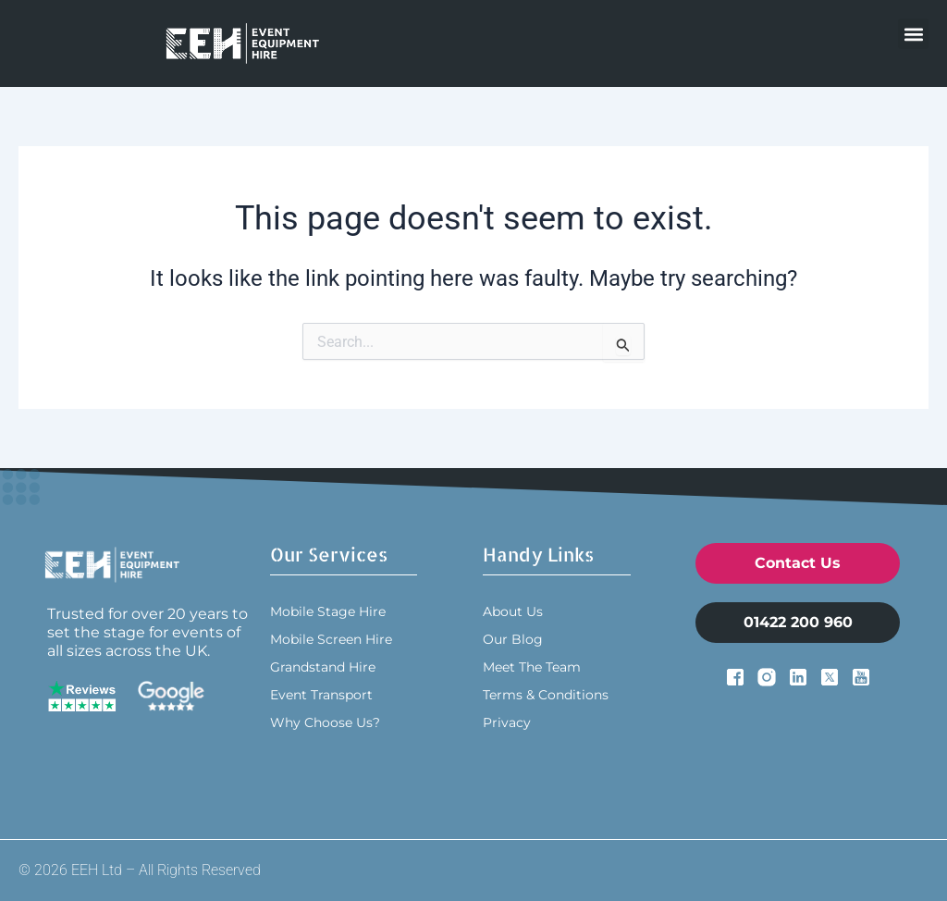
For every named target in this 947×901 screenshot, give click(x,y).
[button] (913, 34)
